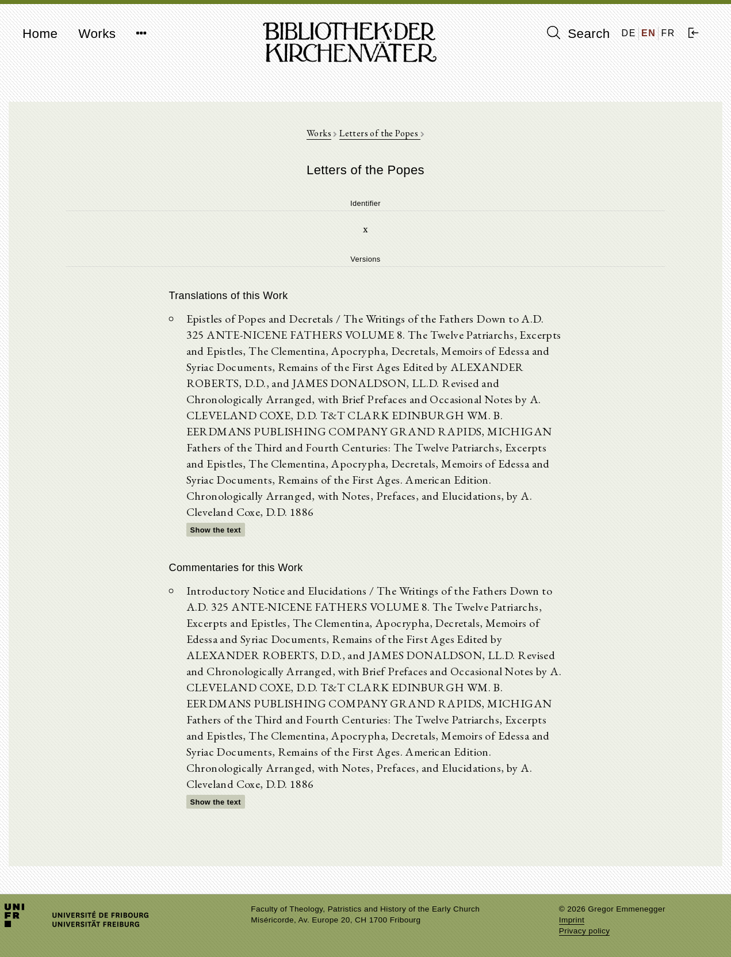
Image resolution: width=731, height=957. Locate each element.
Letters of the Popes (379, 133)
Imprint (571, 920)
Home (40, 33)
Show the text (215, 530)
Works (97, 33)
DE (629, 33)
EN (648, 33)
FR (668, 33)
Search (578, 33)
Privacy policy (584, 931)
